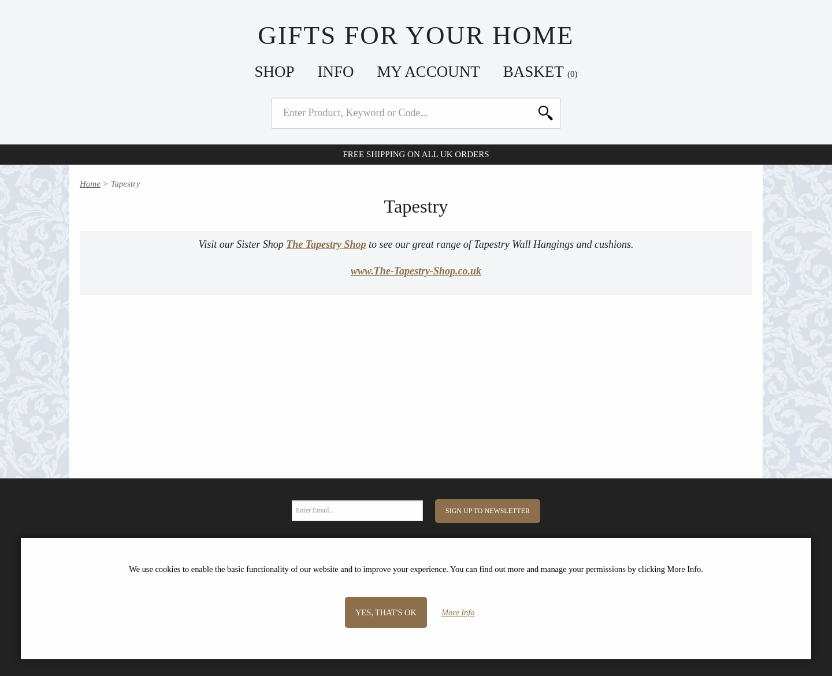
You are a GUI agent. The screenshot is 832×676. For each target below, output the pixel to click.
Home (90, 183)
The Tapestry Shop (326, 244)
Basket (540, 71)
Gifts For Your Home (416, 35)
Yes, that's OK (386, 612)
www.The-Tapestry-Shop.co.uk (416, 271)
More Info (457, 612)
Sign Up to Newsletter (487, 511)
